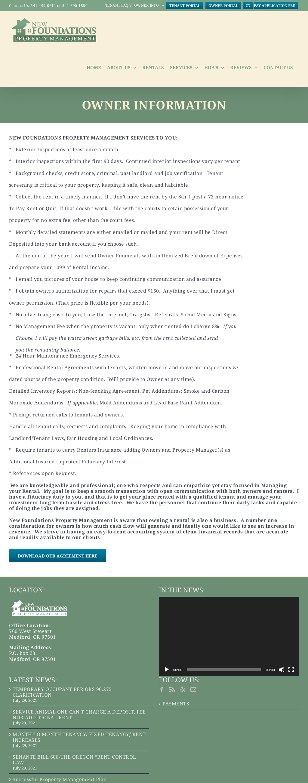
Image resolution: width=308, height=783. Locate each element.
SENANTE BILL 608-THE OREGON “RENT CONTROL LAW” (74, 760)
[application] (229, 636)
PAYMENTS (175, 704)
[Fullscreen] (291, 670)
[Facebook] (162, 689)
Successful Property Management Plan (60, 779)
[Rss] (172, 689)
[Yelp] (183, 689)
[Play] (167, 670)
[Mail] (193, 689)
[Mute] (282, 670)
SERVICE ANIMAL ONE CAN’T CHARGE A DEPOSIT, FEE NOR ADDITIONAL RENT (79, 714)
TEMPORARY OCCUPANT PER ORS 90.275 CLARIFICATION (62, 692)
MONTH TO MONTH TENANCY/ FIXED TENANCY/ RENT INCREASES (79, 737)
